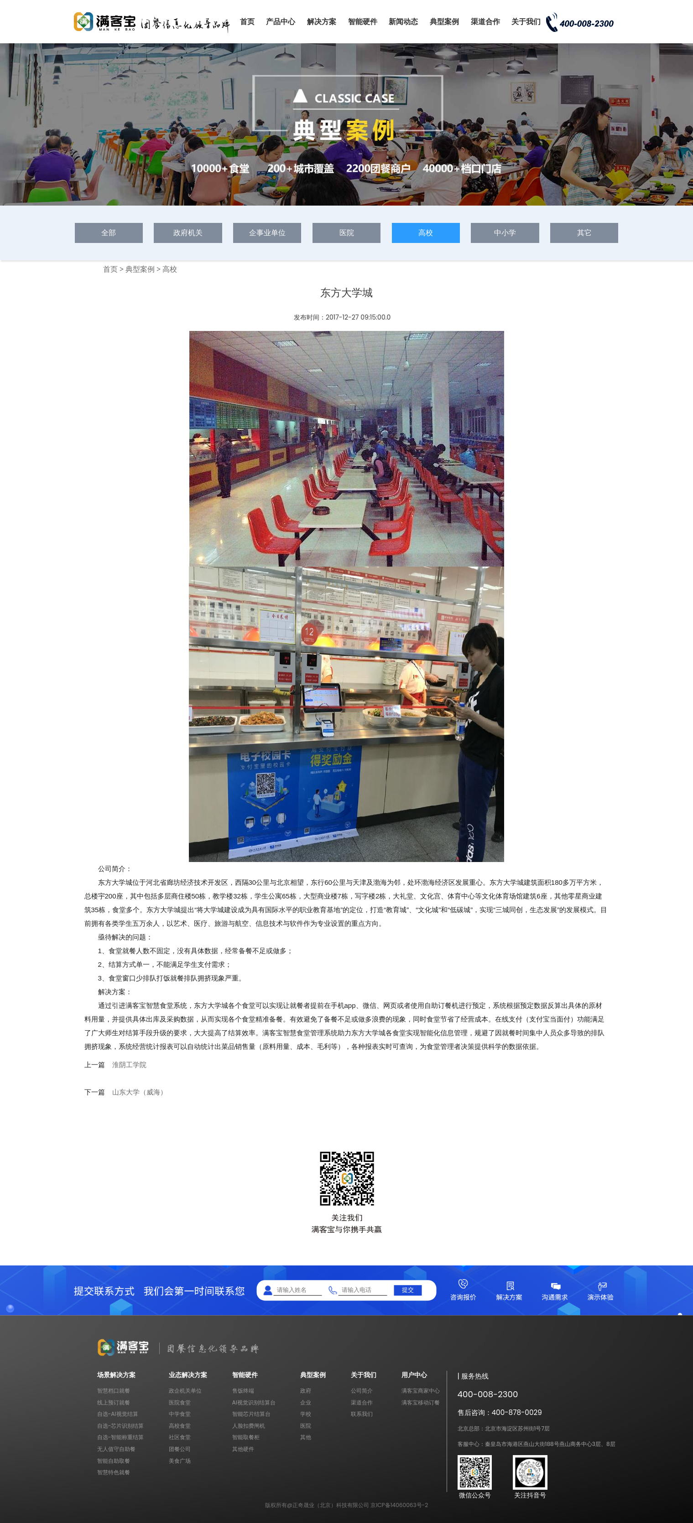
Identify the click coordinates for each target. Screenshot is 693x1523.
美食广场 (180, 1461)
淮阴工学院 (129, 1065)
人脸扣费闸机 (248, 1426)
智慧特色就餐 (113, 1472)
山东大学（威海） (139, 1092)
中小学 (505, 232)
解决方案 (321, 21)
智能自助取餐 (113, 1461)
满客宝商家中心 (420, 1390)
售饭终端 (243, 1390)
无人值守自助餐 (116, 1449)
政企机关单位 (185, 1390)
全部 (108, 232)
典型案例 (444, 21)
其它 (584, 232)
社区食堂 (180, 1437)
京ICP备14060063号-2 (399, 1505)
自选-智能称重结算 (120, 1437)
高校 (425, 232)
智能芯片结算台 (251, 1414)
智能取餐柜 (246, 1437)
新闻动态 (403, 21)
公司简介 (362, 1390)
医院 (346, 232)
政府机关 (188, 232)
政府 (305, 1390)
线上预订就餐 (113, 1402)
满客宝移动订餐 (420, 1402)
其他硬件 (243, 1449)
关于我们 (526, 21)
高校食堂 (180, 1426)
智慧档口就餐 (113, 1390)
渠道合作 (485, 21)
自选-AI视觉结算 (117, 1414)
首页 (247, 21)
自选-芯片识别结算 (120, 1426)
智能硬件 (362, 21)
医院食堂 (180, 1402)
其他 (305, 1437)
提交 (408, 1290)
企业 (305, 1402)
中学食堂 (180, 1414)
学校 (305, 1414)
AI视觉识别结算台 (254, 1402)
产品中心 (280, 21)
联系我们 (362, 1414)
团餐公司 (180, 1449)
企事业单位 (267, 232)
